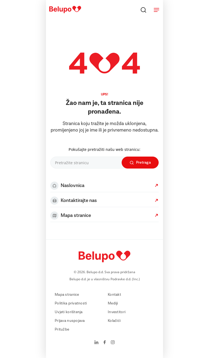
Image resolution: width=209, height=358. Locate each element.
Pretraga (140, 162)
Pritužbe (62, 329)
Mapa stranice (67, 295)
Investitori (116, 312)
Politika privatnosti (71, 303)
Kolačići (114, 321)
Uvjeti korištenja (69, 312)
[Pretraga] (143, 10)
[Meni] (156, 10)
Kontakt (114, 295)
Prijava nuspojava (70, 321)
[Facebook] (104, 343)
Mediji (113, 303)
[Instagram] (113, 343)
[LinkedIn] (96, 343)
